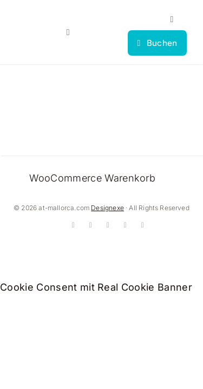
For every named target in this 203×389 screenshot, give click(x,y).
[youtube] (107, 225)
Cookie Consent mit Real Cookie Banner (96, 287)
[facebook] (72, 225)
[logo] (31, 32)
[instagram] (90, 225)
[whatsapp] (124, 225)
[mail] (142, 225)
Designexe (107, 208)
